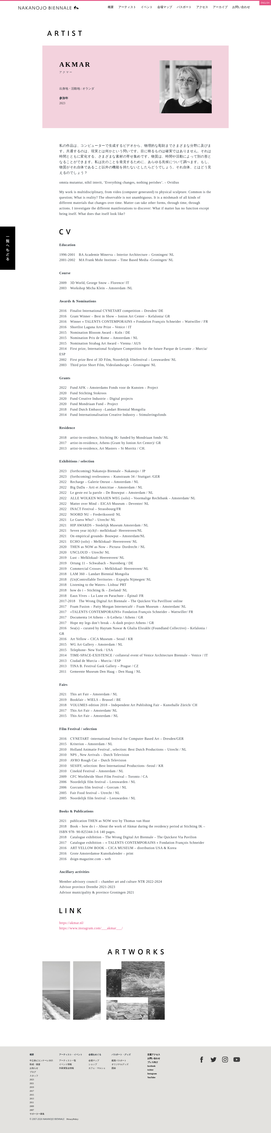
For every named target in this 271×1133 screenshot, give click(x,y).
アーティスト (127, 7)
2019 (32, 1087)
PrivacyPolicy (72, 1119)
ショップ (92, 1064)
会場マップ (164, 7)
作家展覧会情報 (66, 1068)
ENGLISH (265, 2)
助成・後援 (35, 1064)
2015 (32, 1095)
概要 (111, 7)
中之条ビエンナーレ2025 (41, 1060)
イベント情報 (65, 1064)
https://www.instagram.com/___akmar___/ (91, 928)
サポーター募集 (37, 1114)
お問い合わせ (241, 7)
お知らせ (34, 1068)
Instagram (152, 1073)
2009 (32, 1106)
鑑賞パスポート (119, 1060)
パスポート (184, 7)
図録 (114, 1068)
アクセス (202, 7)
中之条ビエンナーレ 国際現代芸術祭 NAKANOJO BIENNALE (48, 7)
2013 (32, 1098)
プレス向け (152, 1062)
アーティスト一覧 (67, 1060)
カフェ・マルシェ (96, 1068)
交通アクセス (153, 1054)
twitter (150, 1070)
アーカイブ (220, 7)
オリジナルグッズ (120, 1064)
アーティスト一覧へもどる (7, 248)
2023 (62, 103)
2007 (32, 1110)
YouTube (151, 1077)
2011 (32, 1102)
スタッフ (34, 1076)
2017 (32, 1091)
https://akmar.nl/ (71, 923)
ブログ (33, 1072)
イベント (147, 7)
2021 (32, 1083)
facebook (151, 1066)
